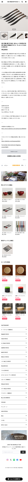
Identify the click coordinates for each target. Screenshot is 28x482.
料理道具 (3, 402)
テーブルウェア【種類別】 (7, 329)
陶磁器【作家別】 (5, 334)
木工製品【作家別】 (5, 343)
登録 (23, 452)
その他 (2, 420)
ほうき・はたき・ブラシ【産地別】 (8, 375)
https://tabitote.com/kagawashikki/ (10, 141)
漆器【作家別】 (4, 338)
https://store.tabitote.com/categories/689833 (13, 128)
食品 (2, 415)
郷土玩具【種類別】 (5, 397)
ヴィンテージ (4, 406)
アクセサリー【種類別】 (6, 393)
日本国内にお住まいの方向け (14, 156)
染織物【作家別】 (5, 347)
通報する (25, 159)
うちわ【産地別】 (5, 370)
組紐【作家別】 (4, 352)
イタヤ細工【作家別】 (6, 361)
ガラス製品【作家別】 (6, 388)
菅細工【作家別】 (5, 357)
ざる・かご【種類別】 (5, 379)
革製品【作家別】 (5, 384)
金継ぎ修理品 (4, 411)
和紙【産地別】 (4, 366)
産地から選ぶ (4, 425)
